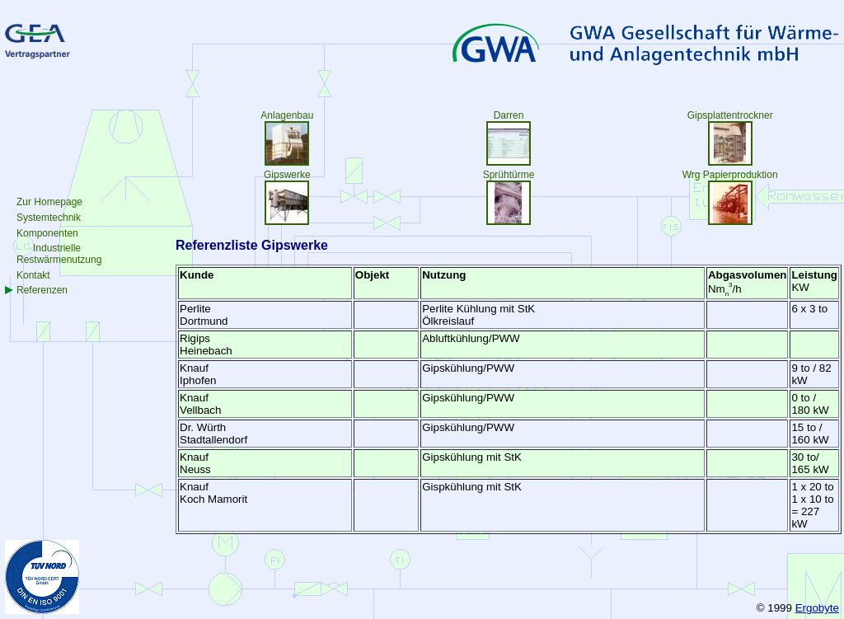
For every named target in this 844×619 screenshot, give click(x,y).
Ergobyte (817, 608)
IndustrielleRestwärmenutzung (58, 253)
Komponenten (47, 233)
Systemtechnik (48, 217)
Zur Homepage (49, 202)
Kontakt (33, 275)
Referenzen (42, 290)
